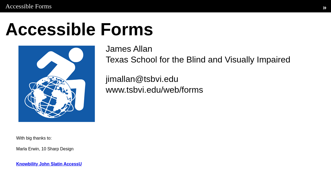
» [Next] (325, 7)
